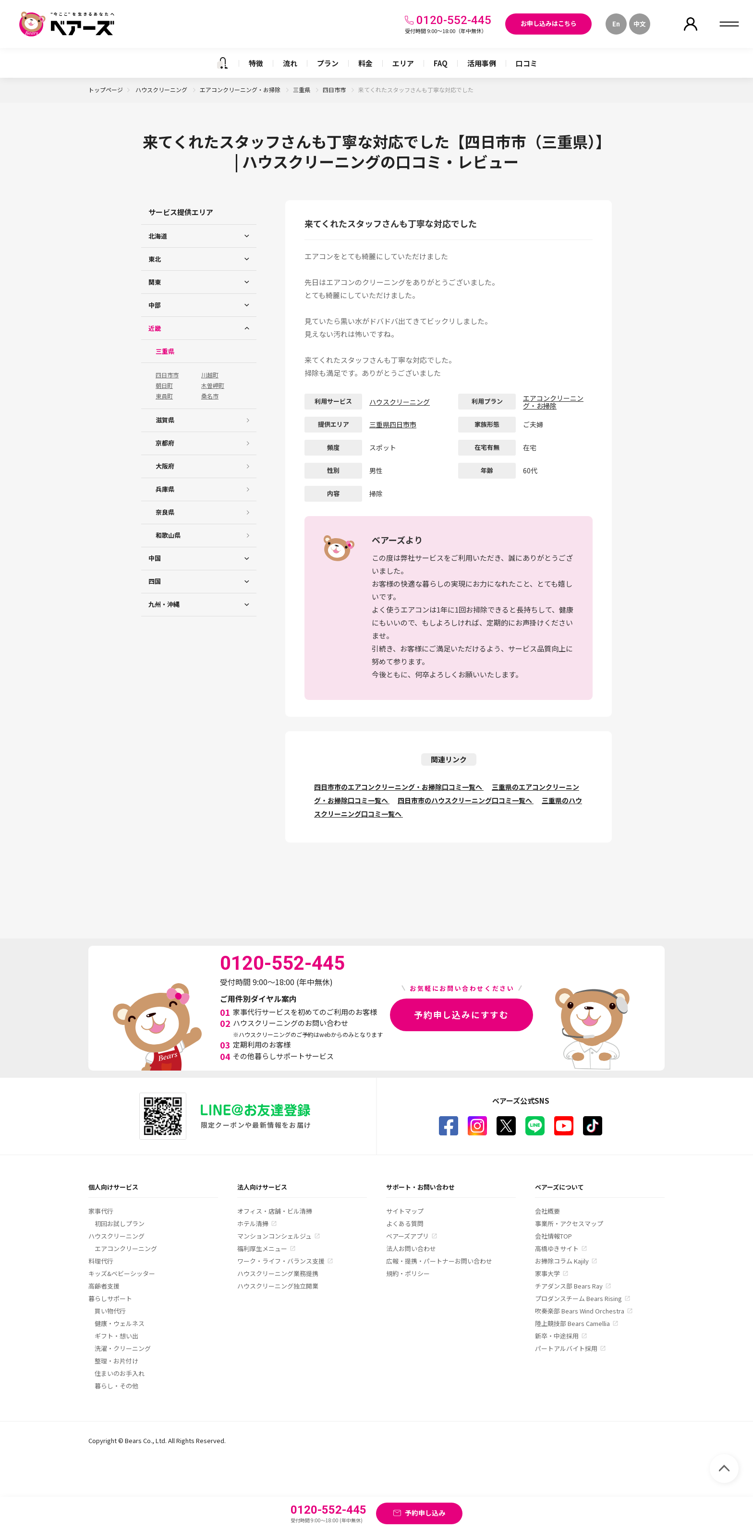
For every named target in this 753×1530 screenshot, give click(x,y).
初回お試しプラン (120, 1223)
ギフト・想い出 (116, 1335)
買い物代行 (110, 1310)
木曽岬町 (212, 385)
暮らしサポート (110, 1298)
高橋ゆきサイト (557, 1248)
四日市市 (335, 89)
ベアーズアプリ (407, 1236)
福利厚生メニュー (262, 1248)
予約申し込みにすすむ (461, 1014)
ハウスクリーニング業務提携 (277, 1273)
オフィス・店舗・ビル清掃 (274, 1211)
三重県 (302, 89)
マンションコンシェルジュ (274, 1236)
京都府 (165, 442)
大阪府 (165, 465)
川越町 (210, 375)
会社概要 (547, 1211)
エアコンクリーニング (126, 1248)
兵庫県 (165, 489)
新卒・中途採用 (557, 1335)
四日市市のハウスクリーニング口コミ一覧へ (466, 800)
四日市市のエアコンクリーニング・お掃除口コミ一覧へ (399, 787)
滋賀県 (165, 419)
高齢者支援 (104, 1285)
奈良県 (165, 512)
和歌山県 (168, 535)
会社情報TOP (553, 1236)
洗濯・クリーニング (123, 1348)
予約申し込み (425, 1513)
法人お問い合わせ (411, 1248)
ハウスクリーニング (162, 89)
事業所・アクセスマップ (569, 1223)
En (616, 23)
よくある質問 (405, 1223)
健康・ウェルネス (120, 1323)
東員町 (164, 396)
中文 (639, 23)
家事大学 (547, 1273)
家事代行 (100, 1211)
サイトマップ (405, 1211)
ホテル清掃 (252, 1223)
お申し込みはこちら (549, 23)
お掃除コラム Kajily (562, 1260)
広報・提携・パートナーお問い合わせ (439, 1260)
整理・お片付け (116, 1360)
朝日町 (164, 385)
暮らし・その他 (116, 1385)
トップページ (105, 89)
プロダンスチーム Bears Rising (578, 1298)
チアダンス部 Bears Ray (569, 1285)
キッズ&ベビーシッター (121, 1273)
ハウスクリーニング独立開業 (277, 1285)
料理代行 (100, 1260)
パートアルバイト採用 (566, 1348)
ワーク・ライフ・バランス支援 (281, 1260)
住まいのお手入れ (120, 1373)
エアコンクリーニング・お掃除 (241, 89)
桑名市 (210, 396)
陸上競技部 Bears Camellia (572, 1323)
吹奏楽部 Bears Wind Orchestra (579, 1310)
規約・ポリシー (408, 1273)
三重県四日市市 (392, 424)
